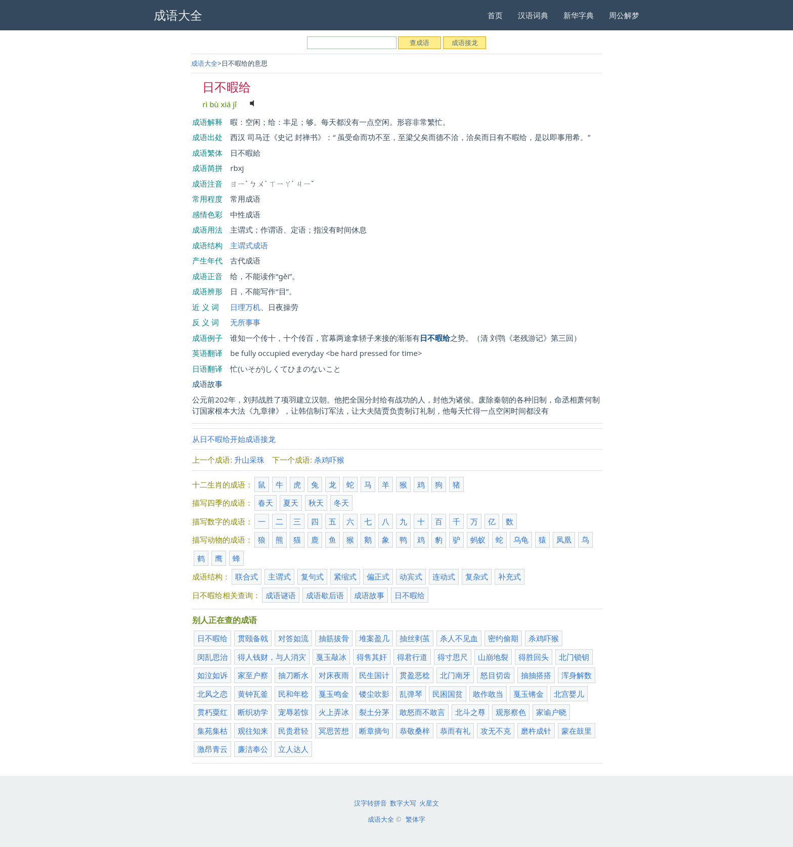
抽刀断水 (293, 675)
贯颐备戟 (253, 638)
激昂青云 (212, 749)
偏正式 (378, 576)
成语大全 (204, 63)
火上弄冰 (334, 712)
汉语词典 (533, 15)
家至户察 (253, 675)
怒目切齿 (495, 675)
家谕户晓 (551, 712)
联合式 (246, 576)
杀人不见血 (459, 638)
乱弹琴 (411, 694)
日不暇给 (409, 595)
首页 (495, 15)
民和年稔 (293, 694)
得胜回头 (533, 657)
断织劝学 (253, 712)
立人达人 (293, 749)
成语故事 (207, 384)
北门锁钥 (574, 657)
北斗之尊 (470, 712)
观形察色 (511, 712)
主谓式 (279, 576)
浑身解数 (576, 675)
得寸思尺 (452, 657)
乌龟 (520, 539)
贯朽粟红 (212, 712)
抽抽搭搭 (536, 675)
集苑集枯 (212, 731)
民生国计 (374, 675)
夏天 (290, 503)
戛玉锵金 (528, 694)
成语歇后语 (325, 595)
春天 (265, 503)
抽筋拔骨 (334, 638)
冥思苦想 (334, 731)
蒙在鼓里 (576, 731)
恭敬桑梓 (415, 731)
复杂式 (476, 576)
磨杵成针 (536, 731)
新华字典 (578, 15)
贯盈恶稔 (415, 675)
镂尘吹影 (374, 694)
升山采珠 (249, 460)
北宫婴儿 (569, 694)
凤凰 (563, 539)
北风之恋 (212, 694)
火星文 (429, 803)
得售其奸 (372, 657)
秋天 (316, 503)
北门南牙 (455, 675)
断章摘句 (374, 731)
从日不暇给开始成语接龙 (234, 439)
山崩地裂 (493, 657)
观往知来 (253, 731)
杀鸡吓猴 (329, 460)
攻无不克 (495, 731)
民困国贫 (447, 694)
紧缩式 (345, 576)
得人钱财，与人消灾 (272, 657)
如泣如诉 (212, 675)
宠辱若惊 (293, 712)
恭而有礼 (455, 731)
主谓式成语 (249, 245)
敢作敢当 (488, 694)
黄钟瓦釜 (253, 694)
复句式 (312, 576)
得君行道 (412, 657)
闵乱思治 (212, 657)
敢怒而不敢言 (422, 712)
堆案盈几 (374, 638)
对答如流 (293, 638)
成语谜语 (281, 595)
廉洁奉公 (253, 749)
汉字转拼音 (370, 803)
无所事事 (245, 322)
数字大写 (403, 803)
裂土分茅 (374, 712)
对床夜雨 (334, 675)
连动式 (443, 576)
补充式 (509, 576)
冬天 (341, 503)
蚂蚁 (478, 539)
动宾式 (411, 576)
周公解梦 (624, 15)
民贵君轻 (293, 731)
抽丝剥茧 (415, 638)
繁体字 (415, 819)
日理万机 (245, 307)
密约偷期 (503, 638)
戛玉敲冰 (331, 657)
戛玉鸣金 (334, 694)
